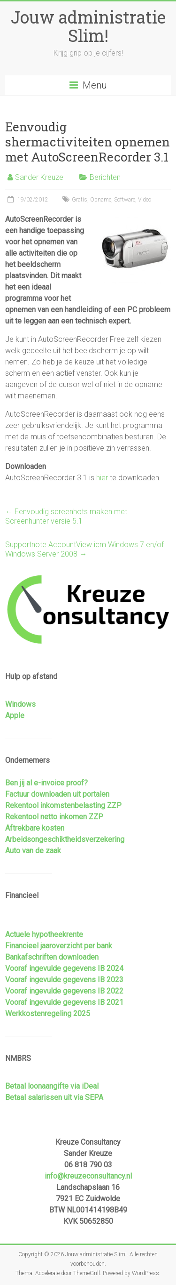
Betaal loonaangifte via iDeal (52, 1086)
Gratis (79, 199)
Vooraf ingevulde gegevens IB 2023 (64, 979)
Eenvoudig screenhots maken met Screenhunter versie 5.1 (66, 516)
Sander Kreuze (39, 177)
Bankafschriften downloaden (52, 957)
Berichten (105, 177)
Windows (20, 704)
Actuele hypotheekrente (44, 934)
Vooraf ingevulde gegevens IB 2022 (64, 990)
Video (144, 199)
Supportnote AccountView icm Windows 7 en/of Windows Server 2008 (84, 549)
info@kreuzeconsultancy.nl (88, 1176)
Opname (100, 199)
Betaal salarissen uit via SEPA (54, 1097)
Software (124, 199)
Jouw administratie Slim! (88, 26)
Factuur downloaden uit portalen (57, 794)
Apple (14, 715)
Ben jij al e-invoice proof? (46, 782)
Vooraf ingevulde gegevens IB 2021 (64, 1002)
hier (102, 477)
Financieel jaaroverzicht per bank (58, 945)
